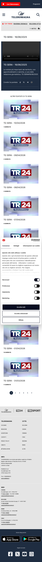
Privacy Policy (5, 441)
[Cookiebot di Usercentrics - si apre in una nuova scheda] (31, 240)
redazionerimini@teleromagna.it (8, 514)
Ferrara (24, 433)
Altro (23, 448)
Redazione (4, 429)
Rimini (23, 445)
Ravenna (24, 441)
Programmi (36, 4)
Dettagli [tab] (16, 246)
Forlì (23, 437)
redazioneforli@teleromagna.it (8, 524)
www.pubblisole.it (5, 478)
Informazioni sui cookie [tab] (31, 246)
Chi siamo (3, 425)
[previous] (11, 393)
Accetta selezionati (21, 313)
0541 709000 (6, 512)
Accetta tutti (21, 307)
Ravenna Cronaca (20, 24)
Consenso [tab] (6, 246)
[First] (31, 393)
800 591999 (5, 503)
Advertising (4, 433)
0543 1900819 (6, 522)
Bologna (24, 425)
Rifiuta (21, 320)
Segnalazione (5, 448)
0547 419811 (6, 493)
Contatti (3, 437)
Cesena (24, 429)
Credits (3, 445)
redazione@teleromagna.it (7, 495)
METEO (35, 28)
